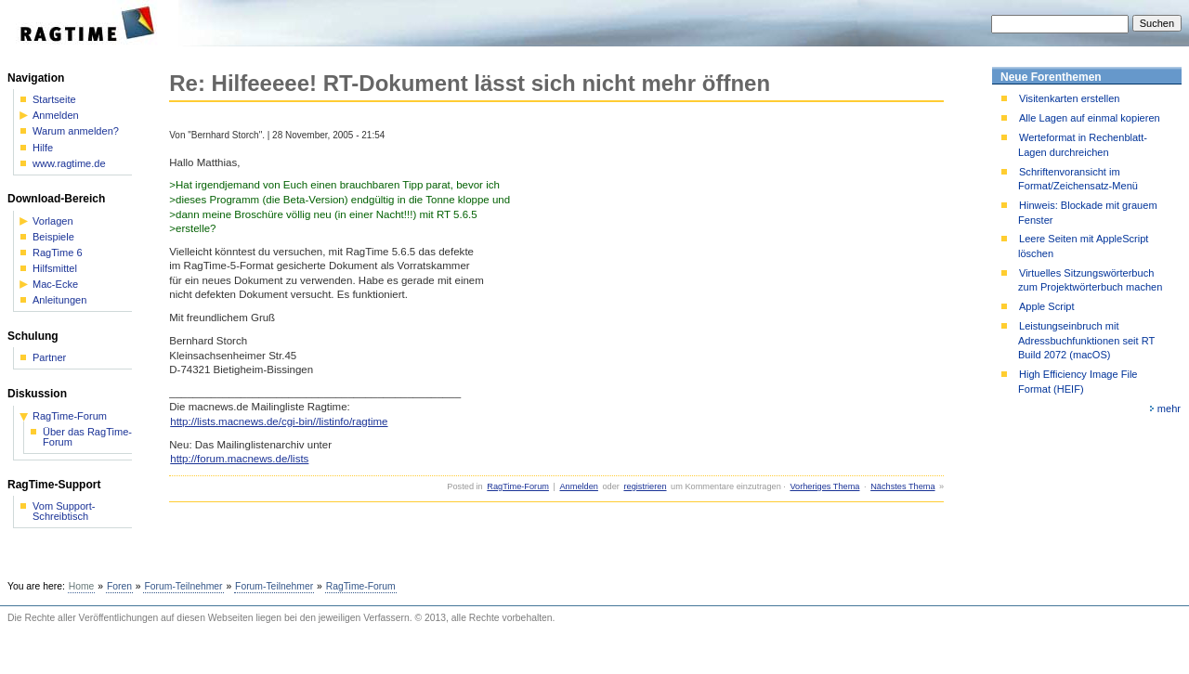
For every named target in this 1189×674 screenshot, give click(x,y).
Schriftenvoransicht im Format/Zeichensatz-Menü (1078, 178)
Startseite (54, 100)
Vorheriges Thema (824, 486)
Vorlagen (53, 221)
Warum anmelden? (76, 131)
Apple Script (1047, 306)
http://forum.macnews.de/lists (239, 458)
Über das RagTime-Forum (87, 437)
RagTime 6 (58, 253)
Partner (49, 358)
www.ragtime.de (69, 164)
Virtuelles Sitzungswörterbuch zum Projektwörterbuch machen (1090, 279)
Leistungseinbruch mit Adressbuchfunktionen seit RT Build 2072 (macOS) (1086, 340)
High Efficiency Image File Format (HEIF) (1078, 381)
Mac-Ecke (55, 284)
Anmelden (578, 486)
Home (82, 586)
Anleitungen (59, 300)
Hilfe (43, 148)
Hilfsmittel (55, 269)
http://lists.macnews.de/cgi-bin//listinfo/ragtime (278, 421)
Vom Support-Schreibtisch (64, 511)
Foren (119, 586)
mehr (1169, 408)
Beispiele (53, 237)
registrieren (644, 486)
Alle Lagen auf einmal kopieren (1089, 117)
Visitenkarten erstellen (1069, 98)
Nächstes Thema (902, 486)
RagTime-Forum (518, 486)
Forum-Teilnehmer (183, 586)
